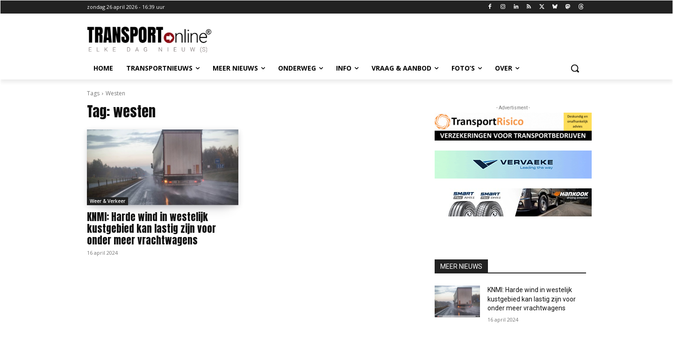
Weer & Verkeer (107, 201)
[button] (575, 68)
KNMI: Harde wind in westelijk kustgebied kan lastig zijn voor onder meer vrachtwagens (151, 228)
